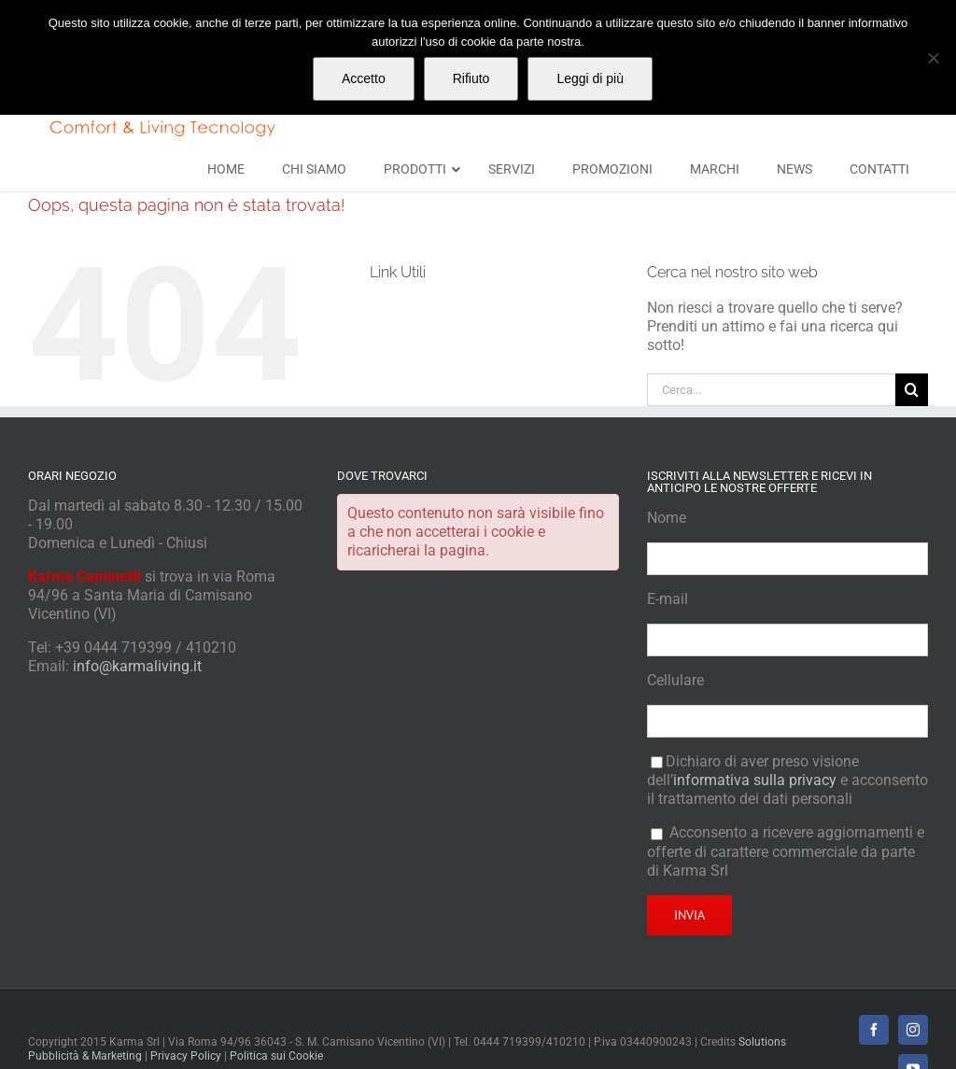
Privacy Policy (185, 1055)
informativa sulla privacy (754, 780)
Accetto (364, 78)
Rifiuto (471, 78)
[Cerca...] (771, 389)
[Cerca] (911, 389)
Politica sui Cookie (276, 1055)
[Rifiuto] (932, 58)
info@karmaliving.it (137, 666)
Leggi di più (590, 78)
